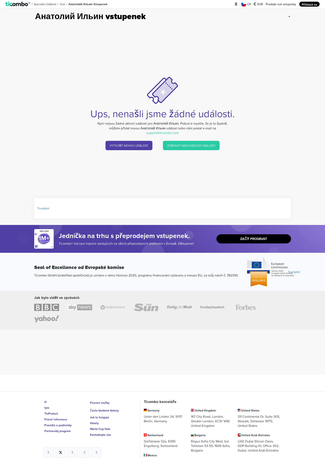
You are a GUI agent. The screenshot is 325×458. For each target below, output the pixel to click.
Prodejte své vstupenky (281, 4)
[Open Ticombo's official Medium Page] (84, 448)
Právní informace (55, 419)
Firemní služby (99, 402)
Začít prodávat (253, 239)
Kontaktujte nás (100, 431)
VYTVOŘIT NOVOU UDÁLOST (128, 146)
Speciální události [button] (45, 4)
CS (246, 4)
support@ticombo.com (162, 132)
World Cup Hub (100, 425)
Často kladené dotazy (104, 408)
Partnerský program (57, 431)
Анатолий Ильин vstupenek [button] (87, 4)
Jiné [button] (62, 4)
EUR (258, 4)
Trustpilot (43, 208)
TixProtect (51, 413)
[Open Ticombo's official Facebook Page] (44, 246)
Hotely (94, 419)
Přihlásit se (309, 4)
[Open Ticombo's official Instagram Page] (72, 448)
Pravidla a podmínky (58, 425)
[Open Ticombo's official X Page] (60, 448)
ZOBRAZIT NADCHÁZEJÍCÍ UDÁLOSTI (191, 146)
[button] (17, 4)
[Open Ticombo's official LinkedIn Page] (96, 448)
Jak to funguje (99, 413)
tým (46, 408)
